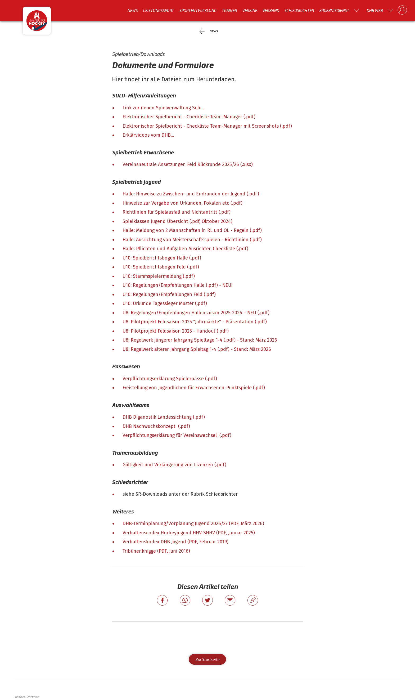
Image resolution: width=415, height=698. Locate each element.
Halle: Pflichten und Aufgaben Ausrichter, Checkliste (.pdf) (185, 249)
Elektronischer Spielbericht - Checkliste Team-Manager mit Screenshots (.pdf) (207, 126)
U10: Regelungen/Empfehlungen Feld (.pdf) (169, 294)
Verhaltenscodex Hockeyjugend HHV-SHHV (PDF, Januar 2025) (189, 533)
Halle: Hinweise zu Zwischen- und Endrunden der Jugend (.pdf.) (191, 194)
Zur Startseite (207, 659)
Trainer (229, 10)
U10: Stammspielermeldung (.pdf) (159, 276)
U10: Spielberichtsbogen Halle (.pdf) (162, 258)
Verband (270, 10)
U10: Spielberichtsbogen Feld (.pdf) (161, 267)
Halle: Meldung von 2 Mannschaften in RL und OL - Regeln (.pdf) (192, 230)
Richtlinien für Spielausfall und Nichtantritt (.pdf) (177, 212)
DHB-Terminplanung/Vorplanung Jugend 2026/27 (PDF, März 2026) (193, 523)
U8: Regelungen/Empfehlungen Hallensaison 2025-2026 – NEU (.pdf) (196, 313)
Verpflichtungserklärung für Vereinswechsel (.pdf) (177, 435)
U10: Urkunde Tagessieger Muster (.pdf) (165, 303)
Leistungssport (158, 10)
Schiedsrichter (299, 10)
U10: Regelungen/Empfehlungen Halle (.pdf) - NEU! (177, 285)
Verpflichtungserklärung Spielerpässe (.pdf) (170, 379)
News (132, 10)
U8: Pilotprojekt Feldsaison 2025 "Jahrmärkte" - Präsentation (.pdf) (195, 322)
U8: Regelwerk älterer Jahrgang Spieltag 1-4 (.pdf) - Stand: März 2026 (197, 349)
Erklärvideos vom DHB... (148, 135)
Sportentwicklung (197, 10)
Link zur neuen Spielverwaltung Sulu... (164, 108)
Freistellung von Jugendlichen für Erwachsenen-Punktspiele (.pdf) (194, 388)
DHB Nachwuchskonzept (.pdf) (156, 426)
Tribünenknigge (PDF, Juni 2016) (156, 551)
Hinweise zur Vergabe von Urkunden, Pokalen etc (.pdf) (182, 203)
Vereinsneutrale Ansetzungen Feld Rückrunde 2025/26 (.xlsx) (188, 164)
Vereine (249, 10)
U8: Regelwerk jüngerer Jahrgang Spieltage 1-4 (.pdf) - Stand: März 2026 (200, 340)
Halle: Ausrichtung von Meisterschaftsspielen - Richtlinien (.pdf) (192, 240)
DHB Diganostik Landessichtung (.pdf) (164, 417)
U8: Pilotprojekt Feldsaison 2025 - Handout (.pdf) (176, 331)
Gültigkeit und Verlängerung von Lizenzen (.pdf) (174, 465)
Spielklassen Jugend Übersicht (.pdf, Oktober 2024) (177, 221)
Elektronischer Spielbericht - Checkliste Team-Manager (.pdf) (189, 117)
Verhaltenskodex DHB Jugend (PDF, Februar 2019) (175, 542)
